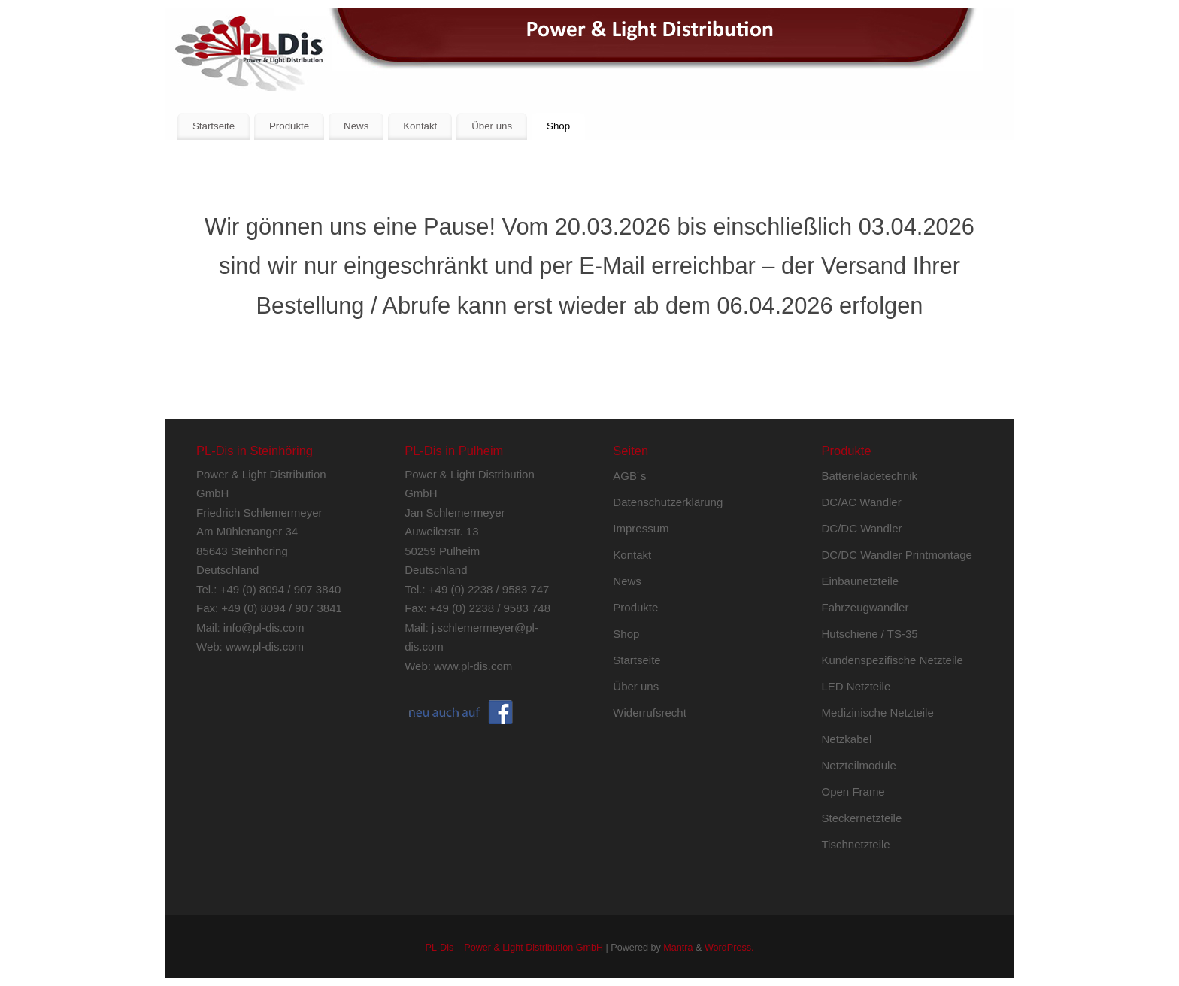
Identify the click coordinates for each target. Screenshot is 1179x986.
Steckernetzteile (862, 818)
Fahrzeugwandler (865, 607)
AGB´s (629, 475)
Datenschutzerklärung (668, 502)
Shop (558, 126)
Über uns (491, 126)
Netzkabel (847, 739)
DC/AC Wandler (862, 502)
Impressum (640, 528)
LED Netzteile (856, 686)
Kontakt (420, 126)
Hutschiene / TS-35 (870, 633)
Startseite (213, 126)
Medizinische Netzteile (878, 712)
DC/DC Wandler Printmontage (897, 554)
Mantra (678, 947)
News (356, 126)
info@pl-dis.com (264, 627)
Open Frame (853, 791)
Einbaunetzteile (860, 581)
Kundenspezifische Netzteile (892, 660)
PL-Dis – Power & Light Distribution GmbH (514, 947)
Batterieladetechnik (870, 475)
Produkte (289, 126)
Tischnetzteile (856, 844)
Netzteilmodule (859, 765)
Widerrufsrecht (649, 712)
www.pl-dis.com (265, 646)
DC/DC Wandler (862, 528)
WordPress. (729, 947)
